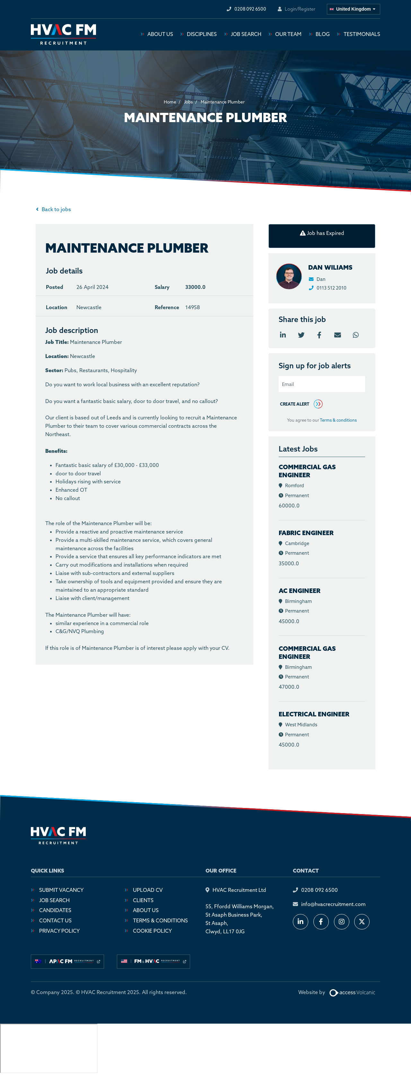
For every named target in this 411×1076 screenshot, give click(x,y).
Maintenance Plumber (223, 102)
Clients (143, 900)
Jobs (188, 102)
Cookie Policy (152, 931)
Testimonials (362, 34)
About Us (160, 34)
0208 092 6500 (319, 890)
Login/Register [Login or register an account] (300, 9)
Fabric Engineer (306, 533)
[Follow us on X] (362, 922)
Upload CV (148, 890)
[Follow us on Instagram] (341, 922)
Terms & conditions (338, 420)
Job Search (246, 34)
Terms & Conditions (160, 921)
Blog (323, 34)
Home (170, 102)
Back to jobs (56, 209)
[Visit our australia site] (67, 962)
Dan (317, 279)
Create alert (294, 404)
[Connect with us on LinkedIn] (300, 922)
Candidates (55, 911)
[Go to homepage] (63, 34)
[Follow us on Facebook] (321, 922)
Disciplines (202, 34)
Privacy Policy (59, 931)
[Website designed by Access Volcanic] (352, 993)
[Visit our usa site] (153, 962)
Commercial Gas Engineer (307, 471)
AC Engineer (299, 591)
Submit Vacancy (61, 890)
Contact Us (55, 921)
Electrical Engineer (314, 714)
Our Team (288, 34)
